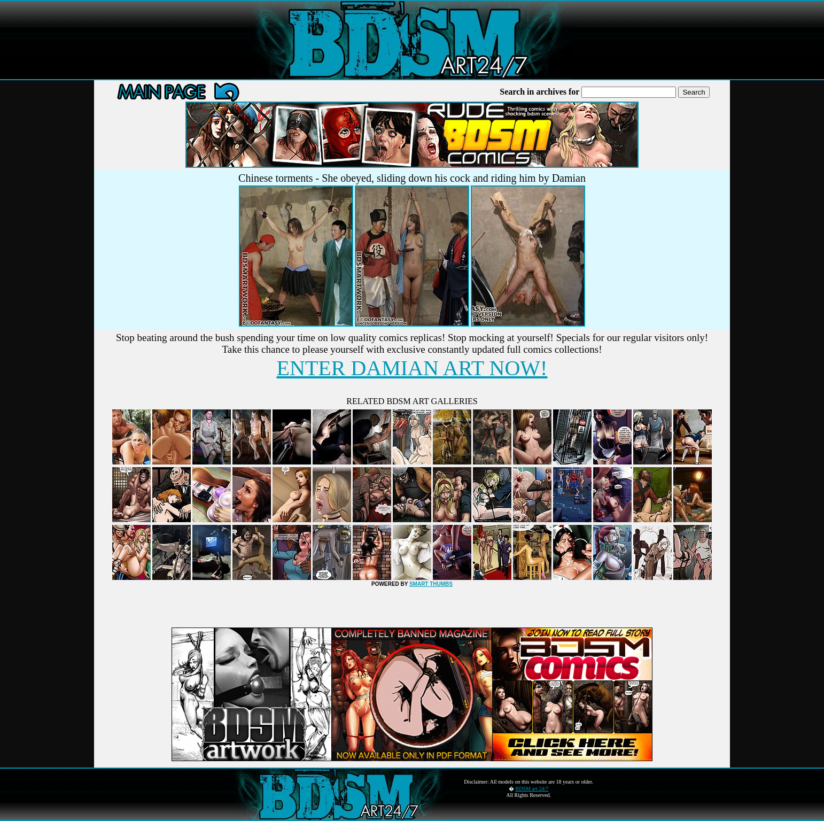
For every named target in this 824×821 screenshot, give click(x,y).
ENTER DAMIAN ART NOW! (412, 368)
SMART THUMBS (431, 584)
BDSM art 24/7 (532, 789)
